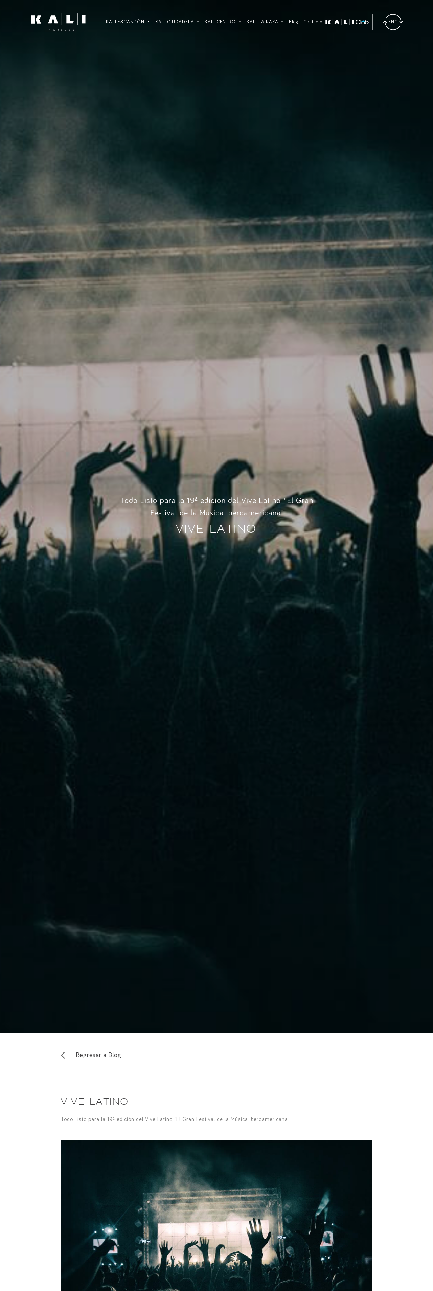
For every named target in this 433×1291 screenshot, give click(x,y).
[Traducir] (393, 22)
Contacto (312, 22)
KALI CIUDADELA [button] (175, 22)
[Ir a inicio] (58, 22)
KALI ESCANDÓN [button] (126, 22)
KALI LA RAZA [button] (263, 22)
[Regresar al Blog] (216, 1055)
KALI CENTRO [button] (221, 22)
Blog (293, 22)
